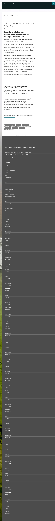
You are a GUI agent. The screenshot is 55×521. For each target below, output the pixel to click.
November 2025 (8, 233)
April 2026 (7, 221)
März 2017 (7, 454)
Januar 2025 (7, 252)
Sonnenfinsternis (8, 198)
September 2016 (8, 468)
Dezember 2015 (8, 489)
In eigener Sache (8, 177)
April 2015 (7, 508)
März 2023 (7, 300)
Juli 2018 (6, 416)
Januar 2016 (7, 487)
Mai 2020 (7, 364)
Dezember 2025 (8, 231)
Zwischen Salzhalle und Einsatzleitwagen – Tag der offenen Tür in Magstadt (20, 147)
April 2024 (7, 274)
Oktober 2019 (7, 380)
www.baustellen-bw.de (9, 75)
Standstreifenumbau (9, 129)
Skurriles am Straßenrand (10, 196)
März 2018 (7, 425)
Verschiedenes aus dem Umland (11, 20)
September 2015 (8, 496)
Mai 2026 (7, 219)
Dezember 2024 (8, 255)
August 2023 (7, 292)
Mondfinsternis (8, 184)
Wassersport (7, 210)
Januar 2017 (7, 459)
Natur (6, 187)
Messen (6, 182)
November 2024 (8, 257)
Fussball (6, 172)
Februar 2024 (7, 278)
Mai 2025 (7, 243)
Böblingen (7, 126)
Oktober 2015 (7, 494)
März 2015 (7, 511)
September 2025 (8, 238)
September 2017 (8, 440)
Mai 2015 (7, 506)
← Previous (17, 135)
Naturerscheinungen (9, 189)
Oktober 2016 (7, 466)
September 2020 (8, 357)
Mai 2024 (7, 271)
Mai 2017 (7, 449)
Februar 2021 (7, 349)
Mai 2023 (7, 297)
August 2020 (7, 359)
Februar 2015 (7, 513)
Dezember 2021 (8, 330)
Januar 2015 (7, 515)
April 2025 (7, 245)
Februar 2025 (7, 250)
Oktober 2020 (7, 354)
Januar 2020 (7, 373)
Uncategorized (8, 203)
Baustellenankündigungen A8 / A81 (20, 24)
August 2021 (7, 340)
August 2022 (7, 316)
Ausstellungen (7, 165)
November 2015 (8, 492)
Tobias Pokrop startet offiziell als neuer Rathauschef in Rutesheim (18, 152)
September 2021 (8, 338)
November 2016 (8, 463)
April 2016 (7, 480)
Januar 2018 (7, 430)
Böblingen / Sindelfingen (10, 170)
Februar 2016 (7, 485)
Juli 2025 (6, 240)
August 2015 (7, 499)
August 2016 (7, 470)
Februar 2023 (7, 302)
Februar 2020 (7, 371)
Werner (13, 28)
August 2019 (7, 385)
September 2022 (8, 314)
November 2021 (8, 333)
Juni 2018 (7, 418)
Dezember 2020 (8, 352)
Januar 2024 (7, 281)
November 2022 (8, 309)
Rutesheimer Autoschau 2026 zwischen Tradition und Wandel (17, 149)
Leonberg (6, 179)
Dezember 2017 (8, 432)
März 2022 (7, 326)
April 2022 (7, 323)
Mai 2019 (7, 392)
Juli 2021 (6, 342)
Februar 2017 (7, 456)
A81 (13, 124)
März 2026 (7, 224)
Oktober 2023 (7, 288)
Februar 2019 (7, 399)
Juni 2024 (7, 269)
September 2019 (8, 383)
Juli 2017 (6, 444)
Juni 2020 (7, 361)
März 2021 (7, 347)
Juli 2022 (6, 319)
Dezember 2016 (8, 461)
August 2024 (7, 264)
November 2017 (8, 435)
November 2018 (8, 406)
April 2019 (7, 394)
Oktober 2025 (7, 236)
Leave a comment (20, 28)
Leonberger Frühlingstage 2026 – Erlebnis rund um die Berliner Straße (19, 157)
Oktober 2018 (7, 409)
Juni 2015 (7, 504)
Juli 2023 (6, 295)
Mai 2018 (7, 421)
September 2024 (8, 262)
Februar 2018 (7, 428)
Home (6, 175)
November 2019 (8, 378)
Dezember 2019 (8, 376)
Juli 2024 (6, 266)
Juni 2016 (7, 475)
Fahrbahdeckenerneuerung (25, 126)
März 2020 (7, 368)
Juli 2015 (6, 501)
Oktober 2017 (7, 437)
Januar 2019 (7, 402)
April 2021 (7, 345)
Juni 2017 (7, 447)
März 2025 (7, 247)
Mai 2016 (7, 478)
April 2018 (7, 423)
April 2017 (7, 451)
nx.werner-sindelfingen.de (10, 191)
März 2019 (7, 397)
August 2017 (7, 442)
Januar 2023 (7, 304)
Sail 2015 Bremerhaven (9, 194)
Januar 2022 (7, 328)
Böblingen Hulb (14, 126)
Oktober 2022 (7, 311)
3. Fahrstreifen (8, 124)
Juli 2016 (6, 473)
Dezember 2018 (8, 404)
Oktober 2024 (7, 259)
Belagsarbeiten (26, 124)
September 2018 (8, 411)
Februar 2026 (7, 226)
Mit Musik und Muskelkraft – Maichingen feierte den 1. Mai (17, 154)
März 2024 (7, 276)
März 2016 (7, 482)
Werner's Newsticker (9, 4)
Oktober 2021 (7, 335)
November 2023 (8, 285)
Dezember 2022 (8, 307)
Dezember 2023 (8, 283)
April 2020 (7, 366)
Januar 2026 (7, 228)
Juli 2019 (6, 387)
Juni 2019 (7, 390)
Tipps (6, 201)
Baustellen (18, 124)
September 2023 (8, 290)
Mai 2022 (7, 321)
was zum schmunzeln (9, 208)
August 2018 (7, 413)
